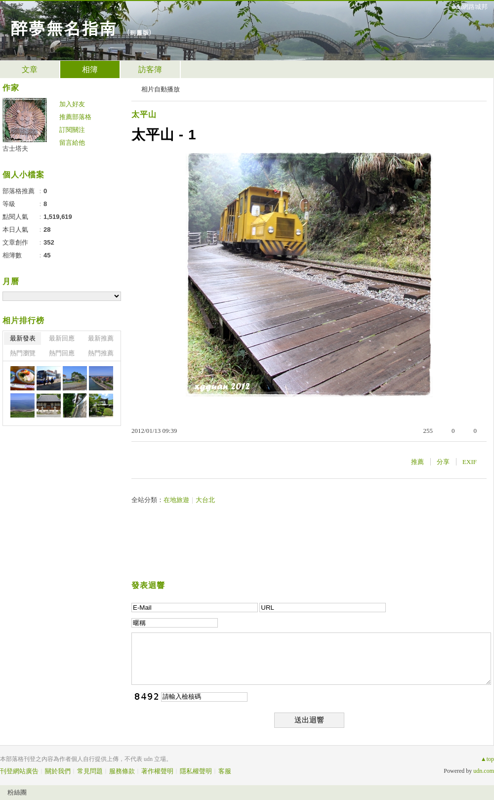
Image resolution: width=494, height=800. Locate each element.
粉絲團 (17, 792)
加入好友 (72, 104)
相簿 (90, 69)
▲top (487, 759)
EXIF (469, 461)
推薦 (417, 461)
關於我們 (58, 771)
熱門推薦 (101, 353)
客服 (224, 771)
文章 (30, 69)
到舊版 (139, 32)
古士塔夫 (15, 148)
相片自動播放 (160, 89)
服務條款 (122, 771)
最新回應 (62, 338)
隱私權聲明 (196, 771)
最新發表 (23, 338)
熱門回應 (62, 353)
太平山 (144, 114)
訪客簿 (150, 69)
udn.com (483, 770)
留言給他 (72, 142)
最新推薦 (101, 338)
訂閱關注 (72, 129)
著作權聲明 (157, 771)
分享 (443, 461)
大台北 (205, 500)
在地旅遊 (176, 500)
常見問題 (90, 771)
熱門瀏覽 (23, 353)
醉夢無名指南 (63, 27)
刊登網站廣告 (19, 771)
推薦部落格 (75, 117)
